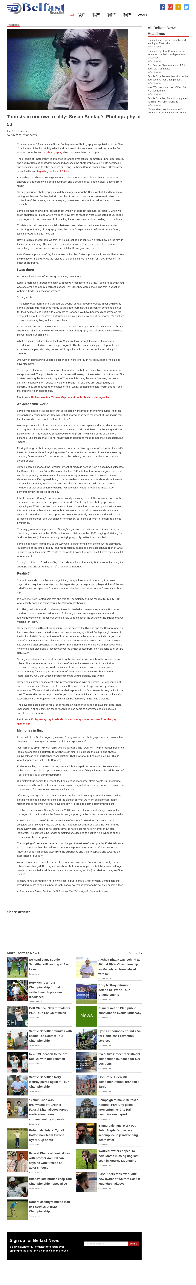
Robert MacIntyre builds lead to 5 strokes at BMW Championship (49, 1206)
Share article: (18, 912)
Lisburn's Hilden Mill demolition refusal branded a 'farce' (118, 1081)
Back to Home (13, 25)
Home (71, 15)
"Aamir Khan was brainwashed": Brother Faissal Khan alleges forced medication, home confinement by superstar (48, 1109)
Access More (134, 953)
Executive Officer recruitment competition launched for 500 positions (119, 1058)
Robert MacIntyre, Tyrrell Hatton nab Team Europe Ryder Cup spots (46, 1135)
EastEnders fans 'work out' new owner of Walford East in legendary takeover (119, 1178)
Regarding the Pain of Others (52, 171)
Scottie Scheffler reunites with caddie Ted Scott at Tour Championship (50, 1035)
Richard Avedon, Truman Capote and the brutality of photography (70, 397)
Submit (133, 1243)
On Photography (52, 152)
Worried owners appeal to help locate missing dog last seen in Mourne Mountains (118, 1155)
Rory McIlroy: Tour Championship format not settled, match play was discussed (166, 54)
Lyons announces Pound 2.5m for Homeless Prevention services (120, 1035)
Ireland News (96, 15)
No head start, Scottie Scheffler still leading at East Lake (49, 964)
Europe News (81, 15)
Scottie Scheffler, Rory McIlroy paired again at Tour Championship (49, 1081)
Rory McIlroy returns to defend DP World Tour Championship (114, 989)
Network (142, 15)
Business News (111, 15)
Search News (127, 15)
